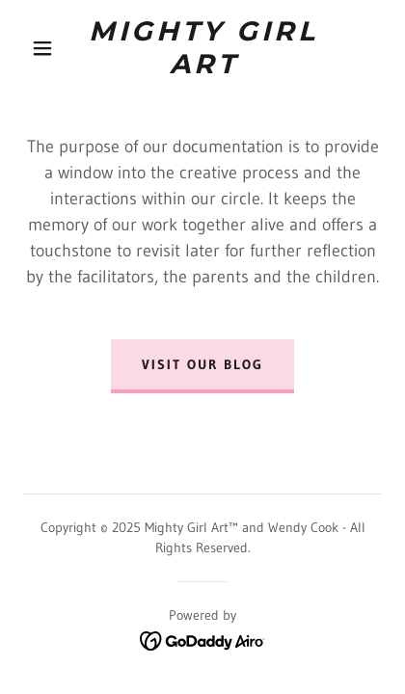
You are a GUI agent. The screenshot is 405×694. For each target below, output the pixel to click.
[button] (42, 48)
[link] (204, 47)
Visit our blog (202, 364)
